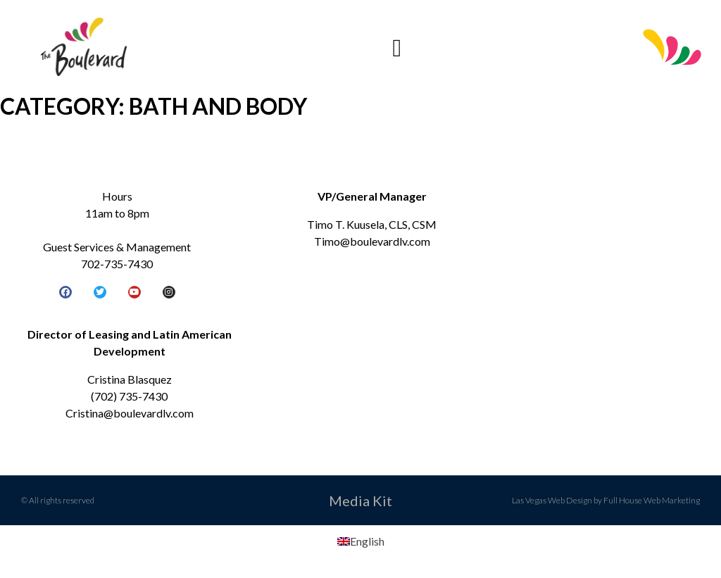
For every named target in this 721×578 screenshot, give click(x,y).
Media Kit (360, 500)
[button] (397, 48)
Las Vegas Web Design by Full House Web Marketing (606, 500)
